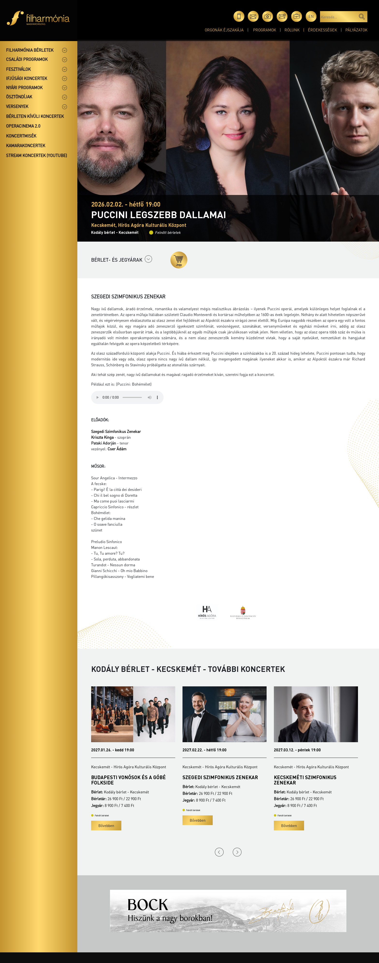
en (311, 16)
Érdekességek (322, 29)
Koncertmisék (21, 135)
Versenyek (17, 106)
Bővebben (106, 825)
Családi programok (27, 59)
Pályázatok (356, 29)
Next (237, 852)
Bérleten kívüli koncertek (35, 116)
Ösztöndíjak (19, 96)
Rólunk (291, 29)
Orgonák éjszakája (224, 29)
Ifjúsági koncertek (26, 78)
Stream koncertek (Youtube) (36, 155)
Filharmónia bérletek (29, 50)
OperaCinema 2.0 (23, 126)
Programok (264, 29)
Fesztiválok (18, 69)
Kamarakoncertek (25, 145)
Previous (219, 852)
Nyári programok (24, 87)
